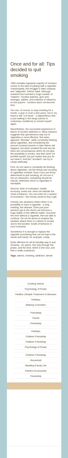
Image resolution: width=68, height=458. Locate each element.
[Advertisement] (34, 26)
